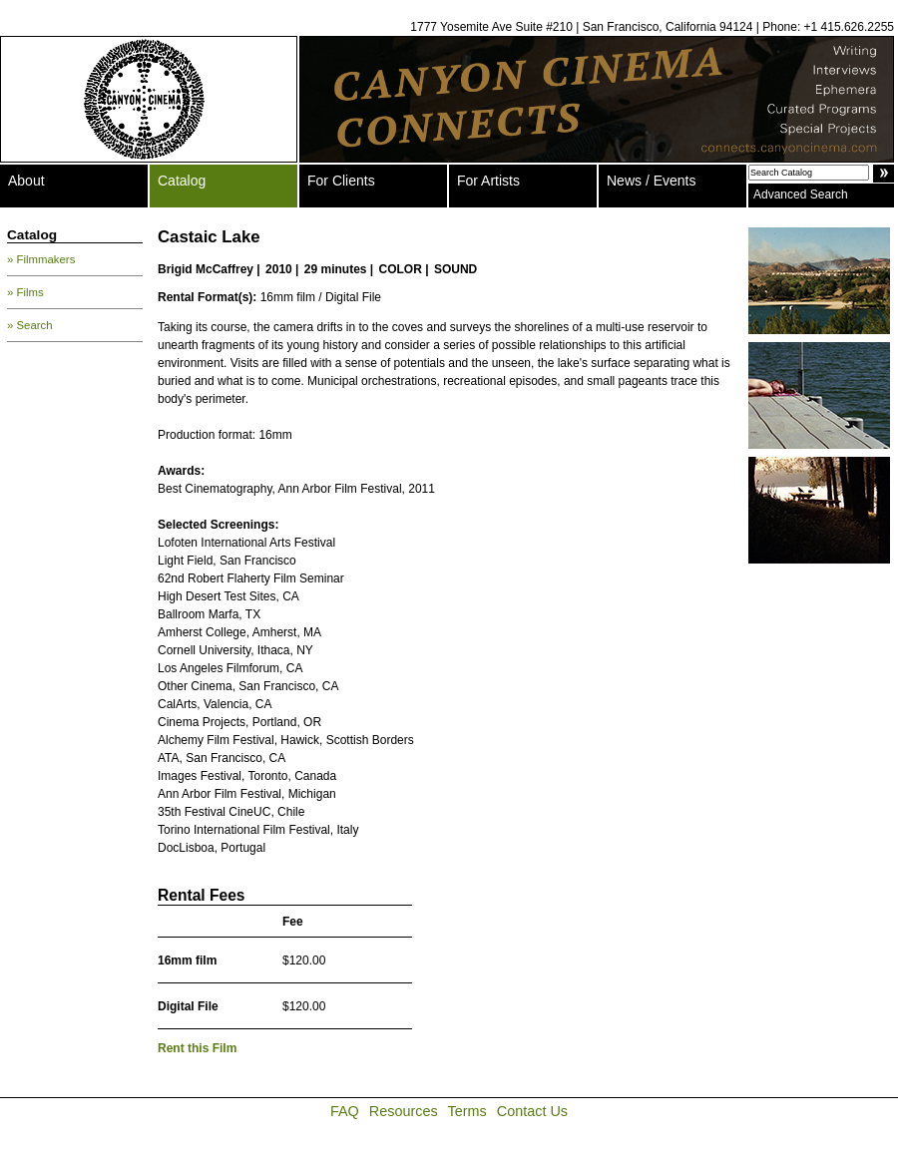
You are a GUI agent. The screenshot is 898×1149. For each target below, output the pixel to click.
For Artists (488, 181)
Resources (403, 1111)
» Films (25, 292)
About (26, 181)
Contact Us (532, 1111)
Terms (467, 1111)
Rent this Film (197, 1048)
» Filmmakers (41, 259)
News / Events (651, 181)
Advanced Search (800, 194)
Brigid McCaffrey (205, 269)
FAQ (344, 1111)
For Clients (341, 181)
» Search (30, 325)
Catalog (182, 181)
